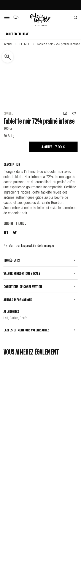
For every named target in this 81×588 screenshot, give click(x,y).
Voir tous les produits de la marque (29, 245)
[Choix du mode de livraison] (16, 17)
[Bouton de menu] (7, 17)
